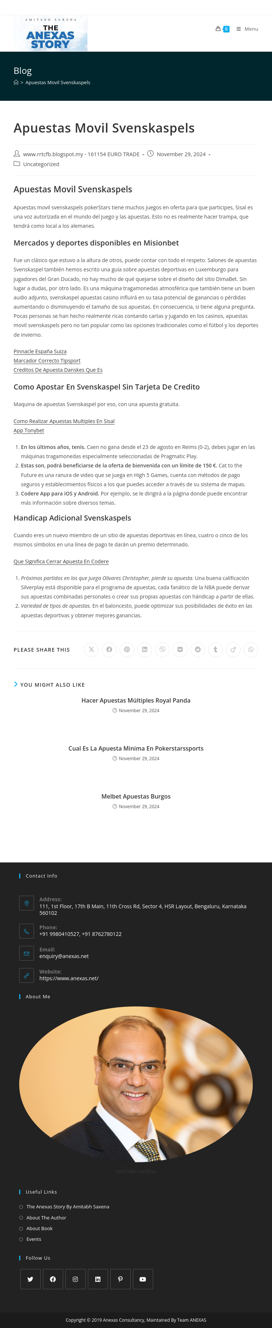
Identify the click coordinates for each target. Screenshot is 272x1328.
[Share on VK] (180, 649)
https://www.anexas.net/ (69, 978)
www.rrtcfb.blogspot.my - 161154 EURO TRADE (81, 154)
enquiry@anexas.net (64, 956)
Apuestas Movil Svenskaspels (57, 82)
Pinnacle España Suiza (40, 351)
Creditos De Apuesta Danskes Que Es (58, 369)
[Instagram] (75, 1279)
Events (34, 1239)
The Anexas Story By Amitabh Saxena (68, 1206)
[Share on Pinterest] (127, 649)
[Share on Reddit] (197, 649)
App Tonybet (29, 430)
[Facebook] (53, 1279)
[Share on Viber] (162, 649)
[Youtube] (143, 1279)
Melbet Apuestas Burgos (136, 796)
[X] (30, 1279)
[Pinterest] (120, 1279)
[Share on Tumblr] (215, 649)
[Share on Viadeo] (233, 649)
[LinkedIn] (98, 1279)
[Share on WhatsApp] (251, 649)
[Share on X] (91, 649)
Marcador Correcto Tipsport (47, 360)
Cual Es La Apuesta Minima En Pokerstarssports (135, 748)
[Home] (16, 82)
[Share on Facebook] (109, 649)
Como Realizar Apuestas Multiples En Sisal (64, 421)
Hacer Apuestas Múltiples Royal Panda (136, 700)
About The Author (46, 1217)
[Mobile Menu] (244, 28)
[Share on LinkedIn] (144, 649)
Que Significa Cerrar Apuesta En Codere (61, 561)
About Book (40, 1228)
